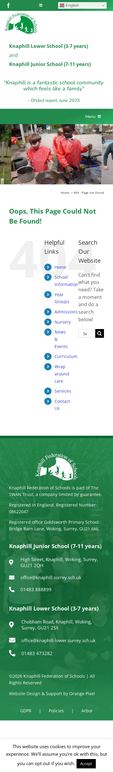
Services (63, 391)
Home (60, 267)
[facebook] (8, 5)
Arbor (87, 711)
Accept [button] (86, 763)
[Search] (99, 333)
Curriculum (66, 356)
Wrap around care (62, 374)
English (69, 5)
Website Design (24, 693)
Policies (56, 711)
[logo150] (21, 13)
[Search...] (86, 333)
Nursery (63, 322)
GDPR (25, 711)
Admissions (66, 312)
